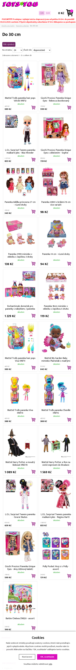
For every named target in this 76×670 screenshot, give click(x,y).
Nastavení (27, 657)
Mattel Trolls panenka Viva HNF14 (20, 411)
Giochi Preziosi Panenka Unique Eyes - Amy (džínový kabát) (20, 568)
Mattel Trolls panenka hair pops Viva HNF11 (20, 359)
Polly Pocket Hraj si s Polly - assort (56, 568)
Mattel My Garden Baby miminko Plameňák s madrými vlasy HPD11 (55, 359)
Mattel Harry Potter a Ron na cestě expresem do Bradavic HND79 (56, 463)
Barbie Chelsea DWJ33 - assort (20, 618)
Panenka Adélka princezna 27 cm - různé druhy (20, 203)
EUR (48, 13)
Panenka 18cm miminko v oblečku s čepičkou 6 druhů (56, 307)
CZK (42, 13)
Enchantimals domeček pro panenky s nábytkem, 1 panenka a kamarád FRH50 (20, 307)
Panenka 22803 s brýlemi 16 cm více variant (56, 203)
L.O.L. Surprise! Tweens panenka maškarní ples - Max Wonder (20, 151)
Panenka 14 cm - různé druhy (56, 254)
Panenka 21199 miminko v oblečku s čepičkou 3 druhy (20, 255)
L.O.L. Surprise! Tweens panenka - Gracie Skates (20, 515)
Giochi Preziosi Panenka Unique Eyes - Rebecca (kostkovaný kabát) (56, 99)
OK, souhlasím (47, 657)
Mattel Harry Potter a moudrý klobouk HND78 (20, 463)
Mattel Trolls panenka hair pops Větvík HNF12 (20, 99)
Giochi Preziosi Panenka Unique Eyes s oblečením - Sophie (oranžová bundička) (56, 151)
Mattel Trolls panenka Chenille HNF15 (55, 411)
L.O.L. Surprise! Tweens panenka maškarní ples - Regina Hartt (56, 515)
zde (50, 664)
